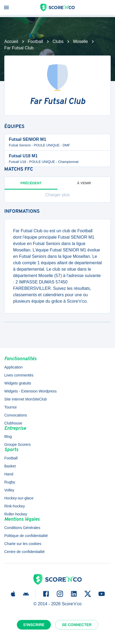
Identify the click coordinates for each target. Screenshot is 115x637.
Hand (8, 474)
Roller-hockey (15, 514)
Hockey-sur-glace (18, 498)
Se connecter (76, 625)
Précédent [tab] (31, 185)
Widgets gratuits (17, 383)
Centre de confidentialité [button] (24, 552)
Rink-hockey (14, 506)
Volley (9, 490)
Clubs (58, 41)
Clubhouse (13, 423)
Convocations (15, 415)
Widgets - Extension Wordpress (30, 391)
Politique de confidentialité (26, 536)
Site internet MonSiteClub (25, 399)
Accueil (11, 41)
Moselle (80, 41)
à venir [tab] (84, 183)
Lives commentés (18, 375)
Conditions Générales (22, 528)
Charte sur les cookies (22, 544)
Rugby (9, 482)
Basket (10, 466)
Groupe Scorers (17, 444)
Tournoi (10, 407)
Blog (8, 436)
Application (13, 367)
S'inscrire (34, 625)
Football (35, 41)
